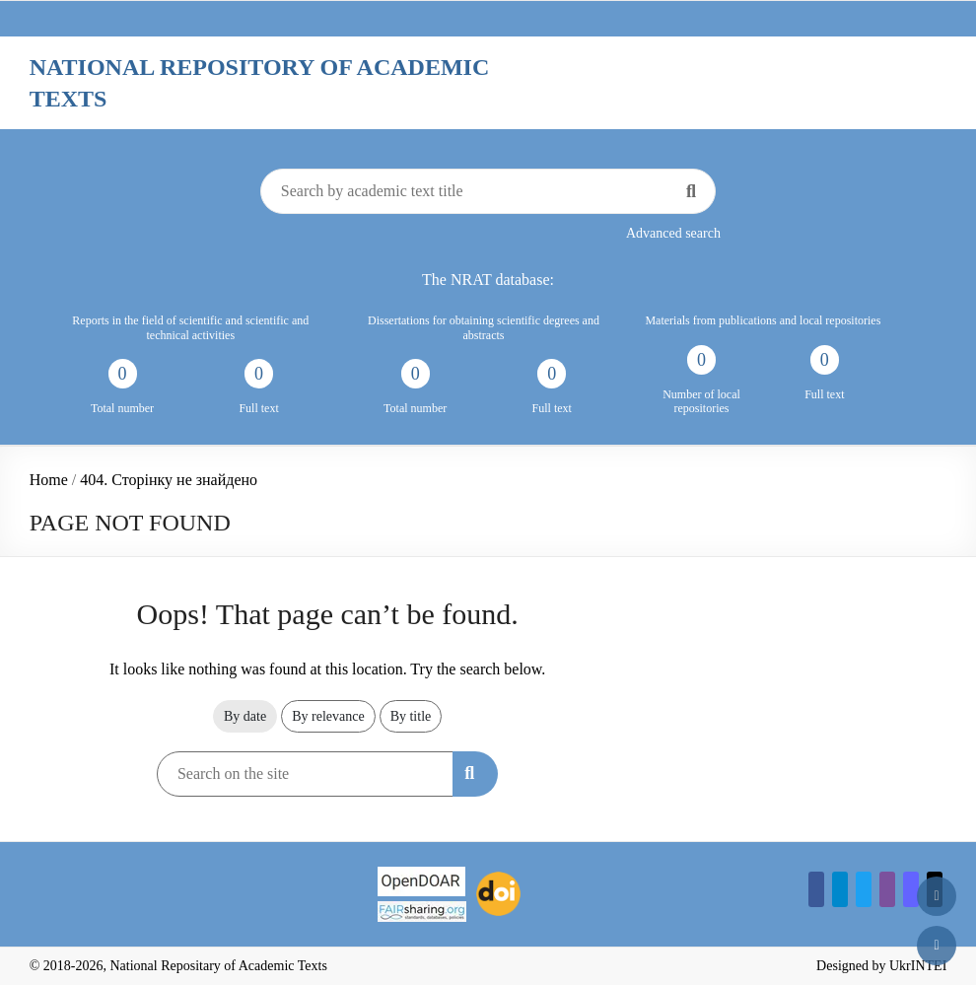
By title (411, 716)
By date (245, 716)
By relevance (328, 716)
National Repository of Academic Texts (260, 82)
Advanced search (673, 233)
